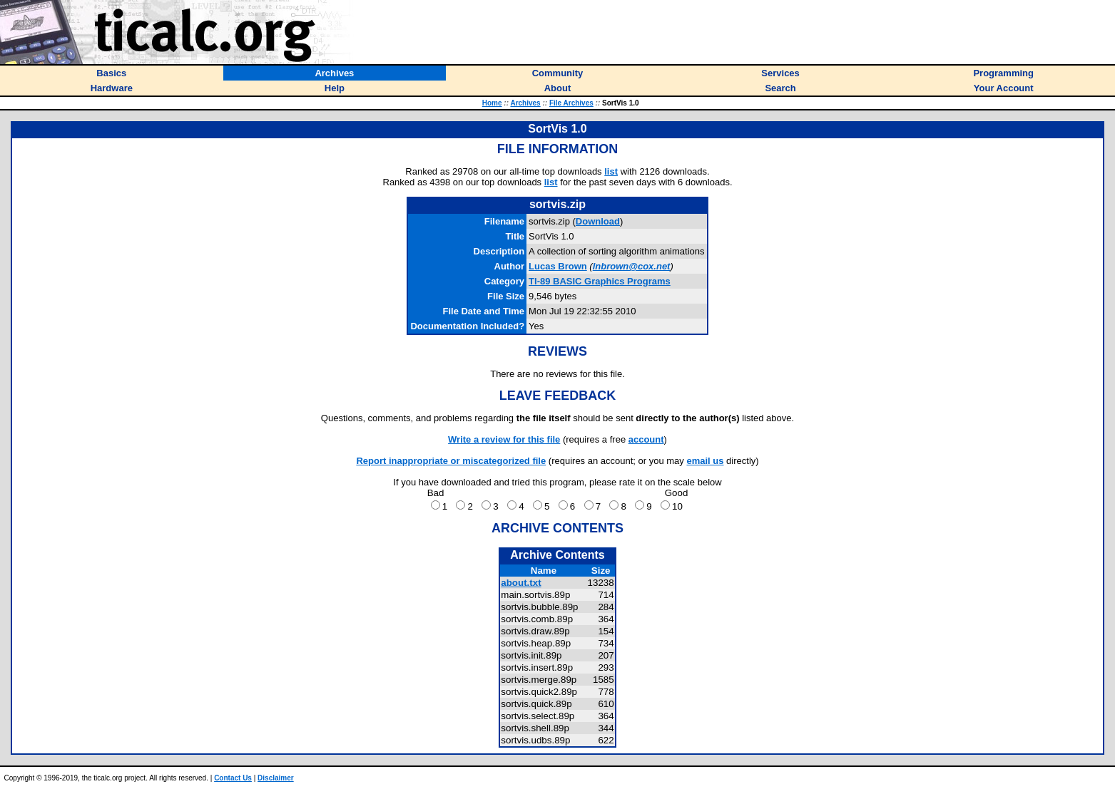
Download (598, 221)
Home (492, 103)
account (646, 439)
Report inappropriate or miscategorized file (451, 460)
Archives (525, 103)
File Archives (571, 103)
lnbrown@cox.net (632, 266)
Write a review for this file (504, 439)
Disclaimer (276, 778)
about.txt (521, 582)
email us (704, 460)
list (611, 171)
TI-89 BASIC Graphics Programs (600, 281)
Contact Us (233, 778)
